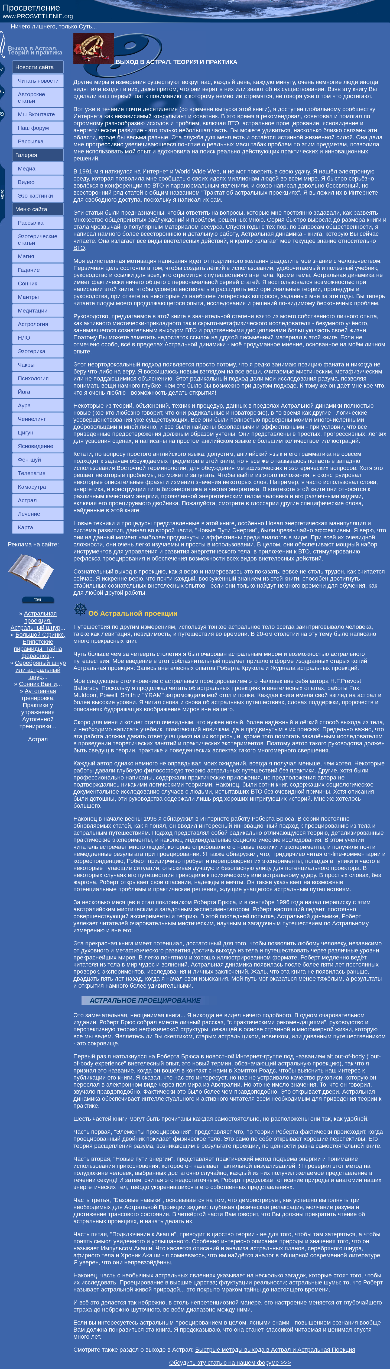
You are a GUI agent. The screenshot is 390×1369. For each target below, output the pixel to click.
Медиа (26, 168)
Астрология (33, 324)
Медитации (32, 310)
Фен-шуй (29, 459)
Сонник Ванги (38, 684)
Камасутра (32, 487)
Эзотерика (32, 351)
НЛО (24, 337)
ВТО (79, 247)
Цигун (25, 432)
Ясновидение (35, 446)
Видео (26, 182)
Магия (26, 256)
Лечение (29, 514)
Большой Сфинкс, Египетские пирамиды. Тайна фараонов (39, 645)
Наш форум (33, 128)
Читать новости (38, 81)
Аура (24, 405)
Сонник (27, 283)
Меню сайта (31, 209)
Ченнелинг (32, 419)
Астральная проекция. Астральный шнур (35, 620)
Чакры (26, 365)
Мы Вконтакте (36, 114)
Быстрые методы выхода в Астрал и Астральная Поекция (275, 1349)
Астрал (27, 500)
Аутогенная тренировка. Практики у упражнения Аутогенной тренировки (38, 709)
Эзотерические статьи (37, 239)
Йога (24, 392)
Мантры (28, 297)
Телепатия (32, 473)
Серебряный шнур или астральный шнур (40, 669)
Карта (25, 527)
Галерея (26, 155)
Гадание (29, 270)
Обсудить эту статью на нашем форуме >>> (230, 1362)
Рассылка (31, 141)
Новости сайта (34, 67)
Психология (33, 378)
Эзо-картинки (35, 195)
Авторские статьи (31, 97)
